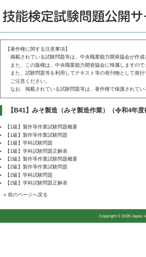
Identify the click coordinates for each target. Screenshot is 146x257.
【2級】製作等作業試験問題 (36, 167)
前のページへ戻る (28, 194)
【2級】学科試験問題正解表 (36, 183)
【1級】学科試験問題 (29, 143)
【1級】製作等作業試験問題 (36, 135)
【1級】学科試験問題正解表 (36, 151)
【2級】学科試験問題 (29, 175)
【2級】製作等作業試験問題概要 (41, 159)
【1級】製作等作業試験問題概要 (41, 127)
